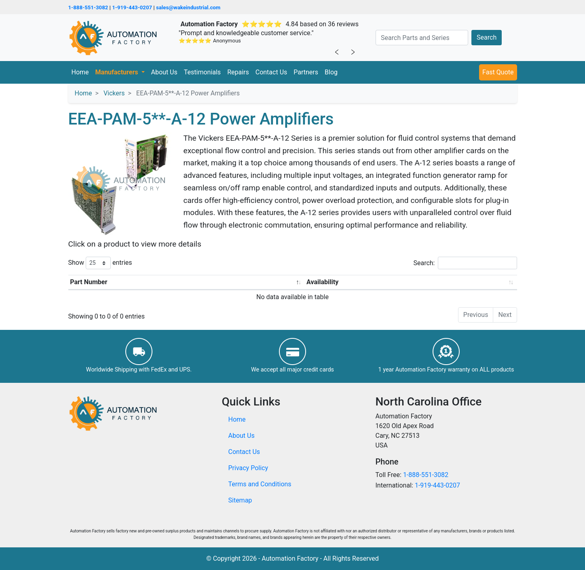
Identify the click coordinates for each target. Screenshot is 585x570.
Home (80, 72)
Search (486, 37)
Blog (331, 72)
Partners (306, 72)
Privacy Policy (248, 468)
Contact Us (271, 72)
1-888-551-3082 (88, 7)
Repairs (238, 72)
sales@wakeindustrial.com (188, 7)
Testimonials (202, 72)
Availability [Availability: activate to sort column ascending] (322, 282)
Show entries (100, 263)
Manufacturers (117, 72)
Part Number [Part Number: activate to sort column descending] (88, 282)
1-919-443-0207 (132, 7)
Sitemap (240, 500)
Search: (465, 263)
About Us (164, 72)
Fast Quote (497, 72)
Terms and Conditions (259, 484)
